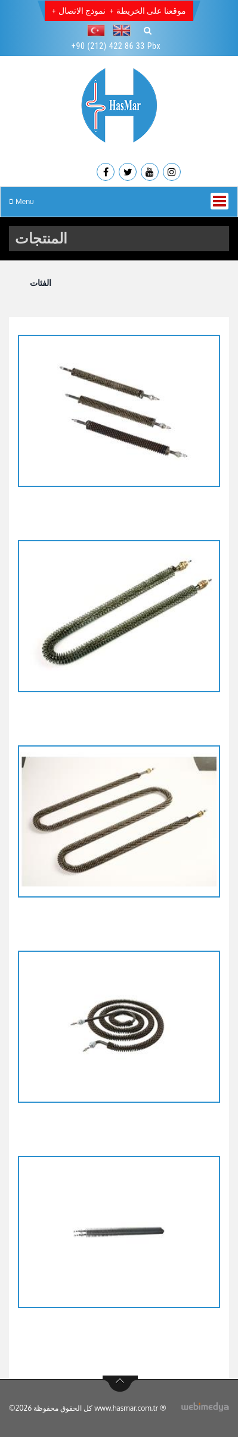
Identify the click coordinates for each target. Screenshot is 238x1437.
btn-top (120, 1384)
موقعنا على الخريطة (151, 11)
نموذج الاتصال (82, 11)
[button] (99, 30)
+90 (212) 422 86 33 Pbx (116, 46)
